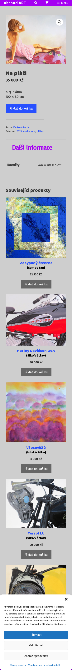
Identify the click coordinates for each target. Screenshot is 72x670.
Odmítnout (36, 645)
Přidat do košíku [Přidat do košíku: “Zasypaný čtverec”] (36, 284)
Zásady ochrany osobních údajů (44, 665)
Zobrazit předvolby (36, 656)
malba (26, 131)
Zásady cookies (18, 665)
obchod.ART (15, 2)
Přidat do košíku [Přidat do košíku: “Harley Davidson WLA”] (36, 372)
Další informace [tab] (32, 147)
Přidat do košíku (21, 108)
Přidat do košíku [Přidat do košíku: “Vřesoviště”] (36, 469)
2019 (19, 131)
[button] (66, 599)
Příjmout (36, 635)
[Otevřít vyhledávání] (35, 3)
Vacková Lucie (21, 127)
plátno (40, 131)
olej (33, 131)
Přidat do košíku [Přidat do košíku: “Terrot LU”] (36, 555)
